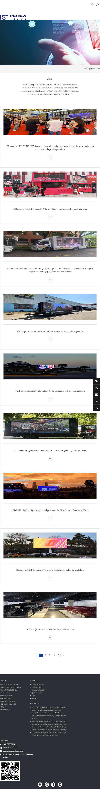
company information (39, 690)
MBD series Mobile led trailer (11, 687)
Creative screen (6, 710)
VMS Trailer (5, 693)
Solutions (35, 698)
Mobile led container (8, 701)
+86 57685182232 (96, 401)
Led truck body (6, 698)
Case (98, 69)
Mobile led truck (6, 696)
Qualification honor (38, 693)
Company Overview (38, 684)
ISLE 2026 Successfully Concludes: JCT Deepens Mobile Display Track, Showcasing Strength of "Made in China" (49, 715)
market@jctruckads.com (96, 394)
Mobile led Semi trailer (8, 704)
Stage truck (5, 707)
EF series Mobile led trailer (10, 684)
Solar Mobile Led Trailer (9, 690)
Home (93, 69)
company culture (37, 687)
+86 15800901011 (96, 388)
